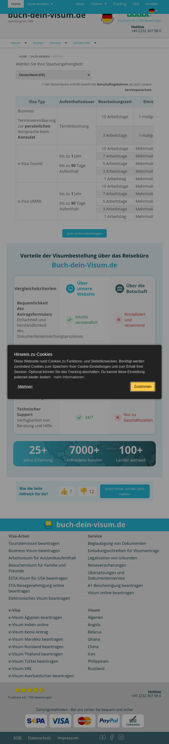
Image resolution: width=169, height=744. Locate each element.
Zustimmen (142, 386)
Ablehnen (25, 386)
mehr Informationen (68, 377)
